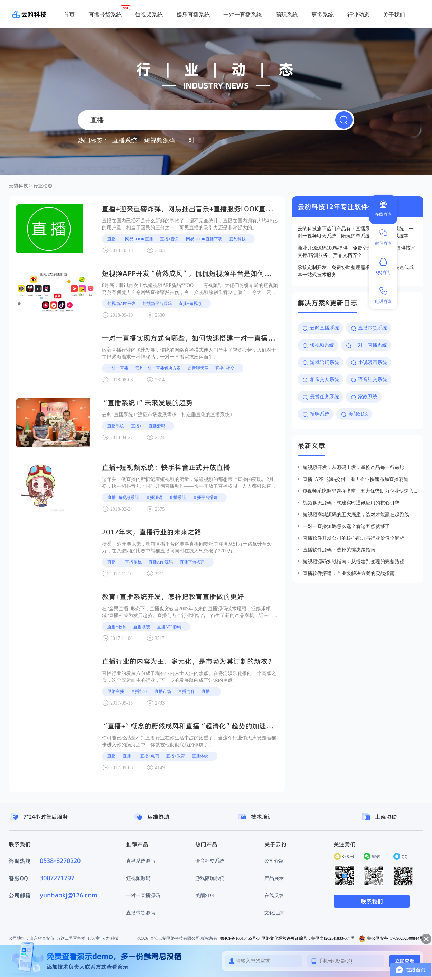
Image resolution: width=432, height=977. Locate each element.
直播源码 (157, 426)
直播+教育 (116, 627)
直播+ (112, 239)
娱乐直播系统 (193, 14)
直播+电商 (149, 756)
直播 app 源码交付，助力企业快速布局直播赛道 (355, 479)
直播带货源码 (140, 912)
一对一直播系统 (242, 14)
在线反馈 (274, 895)
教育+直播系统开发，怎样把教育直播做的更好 (173, 597)
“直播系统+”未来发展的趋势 (147, 403)
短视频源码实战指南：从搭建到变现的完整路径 (353, 561)
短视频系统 (149, 14)
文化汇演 (274, 912)
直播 (111, 756)
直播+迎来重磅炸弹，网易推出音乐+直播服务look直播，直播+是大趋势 (213, 209)
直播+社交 (224, 368)
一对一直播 (117, 368)
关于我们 (394, 14)
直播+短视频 (190, 303)
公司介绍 (274, 860)
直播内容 (186, 691)
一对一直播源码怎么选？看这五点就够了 (346, 526)
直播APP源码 (161, 562)
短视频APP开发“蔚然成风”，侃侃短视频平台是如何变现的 (193, 273)
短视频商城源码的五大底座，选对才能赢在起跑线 (356, 514)
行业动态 (358, 14)
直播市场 (162, 691)
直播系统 (115, 426)
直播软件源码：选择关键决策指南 (339, 549)
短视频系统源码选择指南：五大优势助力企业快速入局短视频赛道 (360, 490)
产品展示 (274, 878)
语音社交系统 (209, 860)
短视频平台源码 (157, 303)
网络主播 (115, 691)
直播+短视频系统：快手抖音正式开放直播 (166, 467)
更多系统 (322, 14)
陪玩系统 (287, 14)
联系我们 (372, 901)
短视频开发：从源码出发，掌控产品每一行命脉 (353, 467)
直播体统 (200, 756)
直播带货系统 (105, 14)
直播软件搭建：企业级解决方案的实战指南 (349, 573)
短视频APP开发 (121, 303)
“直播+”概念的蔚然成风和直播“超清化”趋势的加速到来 (191, 726)
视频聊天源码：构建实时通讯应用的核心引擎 (351, 502)
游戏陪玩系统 (209, 878)
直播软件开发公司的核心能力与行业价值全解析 (353, 537)
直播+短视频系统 (123, 497)
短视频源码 (138, 878)
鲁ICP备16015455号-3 (240, 938)
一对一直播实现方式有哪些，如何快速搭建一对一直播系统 (192, 338)
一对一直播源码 (143, 895)
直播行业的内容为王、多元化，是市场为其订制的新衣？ (188, 661)
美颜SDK (205, 895)
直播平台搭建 (205, 497)
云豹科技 (18, 185)
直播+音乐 (169, 239)
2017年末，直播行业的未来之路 (151, 532)
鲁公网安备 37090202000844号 (391, 938)
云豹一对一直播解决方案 (158, 368)
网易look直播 (139, 239)
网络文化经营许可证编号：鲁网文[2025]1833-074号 (308, 938)
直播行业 (139, 691)
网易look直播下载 (204, 239)
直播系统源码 (140, 860)
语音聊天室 (198, 368)
